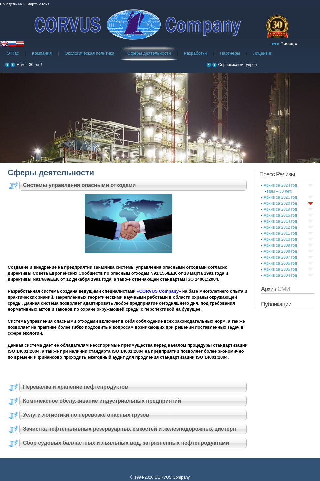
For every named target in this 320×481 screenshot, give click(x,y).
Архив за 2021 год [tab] (280, 197)
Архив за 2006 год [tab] (280, 263)
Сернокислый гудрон (237, 64)
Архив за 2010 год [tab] (280, 239)
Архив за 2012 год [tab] (280, 227)
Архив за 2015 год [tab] (280, 215)
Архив (275, 289)
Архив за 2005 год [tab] (280, 269)
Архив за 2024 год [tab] (280, 185)
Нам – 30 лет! (29, 64)
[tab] (128, 185)
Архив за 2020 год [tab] (280, 203)
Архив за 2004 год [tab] (280, 275)
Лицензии (262, 53)
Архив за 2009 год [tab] (280, 245)
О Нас (13, 53)
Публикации (276, 304)
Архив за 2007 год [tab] (280, 257)
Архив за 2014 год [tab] (280, 221)
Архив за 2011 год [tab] (280, 233)
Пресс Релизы (277, 174)
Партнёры (230, 53)
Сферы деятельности (149, 53)
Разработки (195, 53)
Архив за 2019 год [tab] (280, 209)
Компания (42, 53)
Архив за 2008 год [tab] (280, 251)
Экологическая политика (89, 53)
